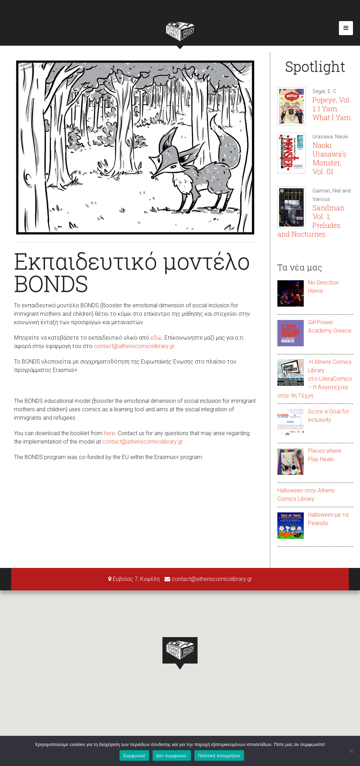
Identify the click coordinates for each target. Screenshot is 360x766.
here (109, 433)
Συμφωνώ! (134, 755)
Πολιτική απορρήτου (219, 755)
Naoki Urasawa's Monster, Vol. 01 (329, 158)
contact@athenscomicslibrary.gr (134, 346)
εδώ (156, 337)
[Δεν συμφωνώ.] (351, 750)
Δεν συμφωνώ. (171, 755)
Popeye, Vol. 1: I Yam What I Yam (332, 108)
